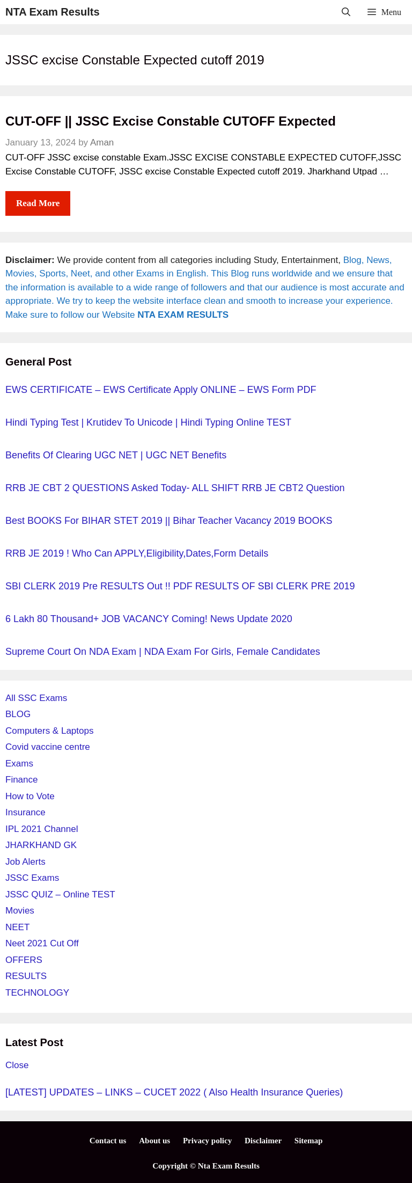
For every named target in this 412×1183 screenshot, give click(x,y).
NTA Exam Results (52, 12)
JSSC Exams (32, 878)
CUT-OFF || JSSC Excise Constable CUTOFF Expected (170, 121)
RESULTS (26, 976)
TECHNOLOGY (37, 993)
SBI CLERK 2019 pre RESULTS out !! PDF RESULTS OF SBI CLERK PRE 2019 (180, 586)
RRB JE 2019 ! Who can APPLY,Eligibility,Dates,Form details (136, 553)
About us (154, 1140)
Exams (19, 763)
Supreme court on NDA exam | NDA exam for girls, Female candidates (162, 651)
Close (16, 1065)
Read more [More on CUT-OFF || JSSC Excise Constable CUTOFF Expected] (38, 203)
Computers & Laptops (49, 731)
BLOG (18, 714)
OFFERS (23, 960)
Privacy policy (207, 1140)
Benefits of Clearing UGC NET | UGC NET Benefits (115, 455)
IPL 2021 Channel (41, 829)
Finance (21, 780)
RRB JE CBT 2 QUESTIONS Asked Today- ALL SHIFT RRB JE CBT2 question (175, 488)
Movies (19, 910)
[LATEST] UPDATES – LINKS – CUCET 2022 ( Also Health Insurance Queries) (174, 1092)
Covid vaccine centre (47, 747)
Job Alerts (25, 862)
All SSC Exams (36, 698)
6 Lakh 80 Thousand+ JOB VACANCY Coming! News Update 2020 (148, 619)
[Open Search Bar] (346, 12)
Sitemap (309, 1140)
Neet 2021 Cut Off (42, 943)
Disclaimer (263, 1140)
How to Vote (30, 796)
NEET (17, 927)
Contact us (108, 1140)
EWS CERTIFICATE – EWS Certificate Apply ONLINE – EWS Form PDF (160, 389)
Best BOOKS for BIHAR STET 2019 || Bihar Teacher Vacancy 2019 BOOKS (169, 520)
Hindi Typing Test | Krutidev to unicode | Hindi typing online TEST (148, 422)
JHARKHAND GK (41, 845)
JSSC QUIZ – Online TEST (60, 894)
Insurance (25, 812)
